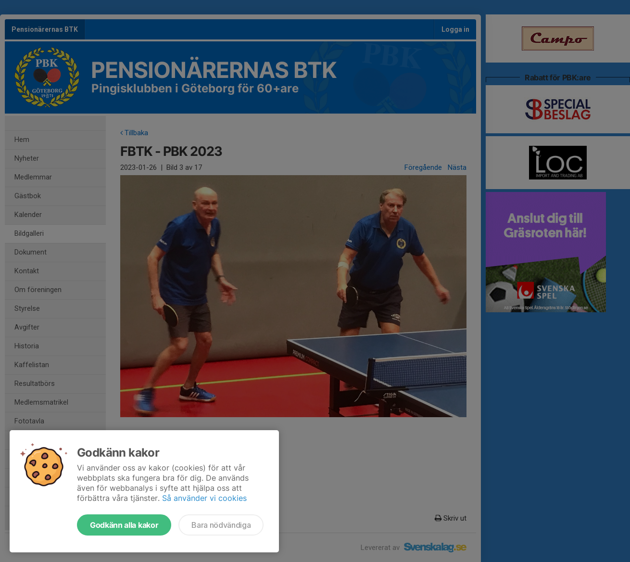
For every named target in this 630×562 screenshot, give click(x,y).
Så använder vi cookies (204, 498)
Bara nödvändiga (221, 525)
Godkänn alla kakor (124, 525)
